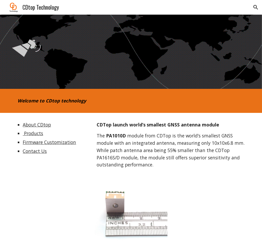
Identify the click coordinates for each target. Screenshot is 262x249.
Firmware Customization (49, 142)
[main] (91, 101)
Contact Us (35, 151)
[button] (255, 7)
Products (33, 133)
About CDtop (37, 124)
